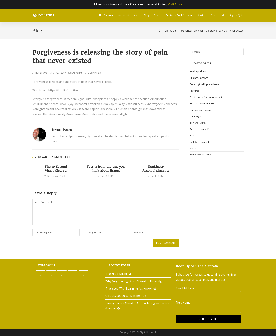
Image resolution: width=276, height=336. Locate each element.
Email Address (185, 288)
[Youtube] (83, 275)
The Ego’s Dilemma (118, 274)
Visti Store (175, 4)
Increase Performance (202, 103)
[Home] (160, 30)
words (193, 148)
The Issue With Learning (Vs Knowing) (130, 288)
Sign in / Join (236, 15)
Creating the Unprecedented (205, 84)
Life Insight (76, 72)
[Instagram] (62, 275)
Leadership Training (200, 109)
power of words (198, 122)
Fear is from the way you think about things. (106, 168)
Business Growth (199, 77)
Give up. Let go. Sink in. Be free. (125, 296)
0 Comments (94, 72)
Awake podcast (198, 71)
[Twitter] (40, 275)
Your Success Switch (200, 154)
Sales (193, 135)
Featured (194, 90)
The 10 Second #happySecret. (56, 168)
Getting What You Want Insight (206, 97)
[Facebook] (51, 275)
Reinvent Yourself (199, 129)
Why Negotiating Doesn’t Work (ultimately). (134, 281)
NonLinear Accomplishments (155, 168)
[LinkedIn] (72, 275)
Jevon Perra (41, 72)
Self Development (199, 142)
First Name (183, 302)
